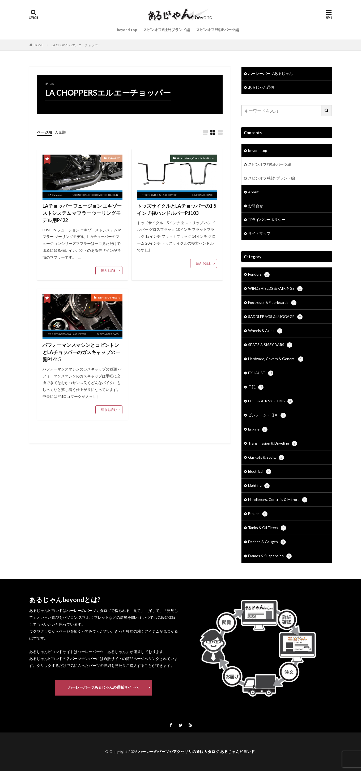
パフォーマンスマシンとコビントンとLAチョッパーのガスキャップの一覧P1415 (81, 352)
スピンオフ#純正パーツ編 (217, 29)
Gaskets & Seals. (266, 457)
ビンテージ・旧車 (267, 415)
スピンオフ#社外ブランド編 (166, 29)
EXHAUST (114, 158)
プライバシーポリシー (266, 219)
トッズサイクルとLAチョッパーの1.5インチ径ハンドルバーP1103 (176, 209)
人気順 (60, 132)
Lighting (259, 485)
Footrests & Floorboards (272, 302)
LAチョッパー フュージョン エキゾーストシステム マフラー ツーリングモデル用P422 (82, 213)
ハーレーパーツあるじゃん (270, 73)
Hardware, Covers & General (275, 359)
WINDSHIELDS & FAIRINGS (275, 288)
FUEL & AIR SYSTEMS (270, 401)
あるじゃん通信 (261, 87)
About (253, 192)
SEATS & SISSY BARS (270, 345)
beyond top (127, 29)
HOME (39, 45)
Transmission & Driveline (272, 443)
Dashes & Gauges (267, 542)
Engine (257, 429)
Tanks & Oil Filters (109, 297)
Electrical (259, 471)
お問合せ (255, 205)
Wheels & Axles (265, 331)
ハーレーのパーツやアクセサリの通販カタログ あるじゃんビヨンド (196, 751)
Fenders (259, 274)
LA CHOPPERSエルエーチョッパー (76, 45)
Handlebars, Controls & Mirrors (196, 158)
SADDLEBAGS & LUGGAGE (275, 317)
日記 (256, 387)
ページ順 (44, 132)
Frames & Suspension (270, 556)
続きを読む (109, 270)
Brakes (257, 514)
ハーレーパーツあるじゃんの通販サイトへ (103, 687)
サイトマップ (259, 233)
